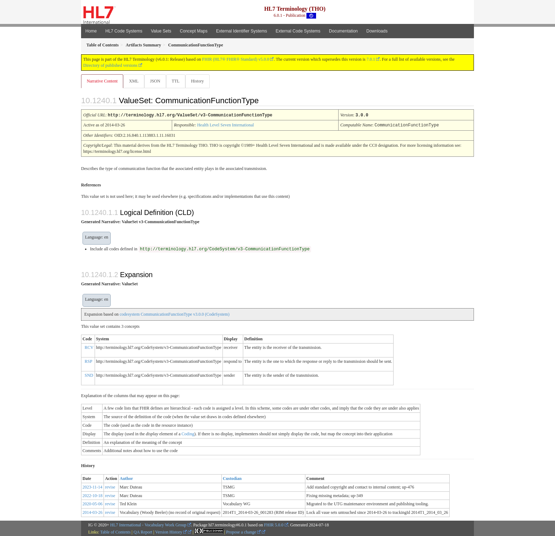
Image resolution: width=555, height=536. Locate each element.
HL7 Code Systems (123, 31)
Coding (187, 433)
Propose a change (243, 531)
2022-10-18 (92, 495)
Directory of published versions (110, 65)
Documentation (343, 31)
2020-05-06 (92, 503)
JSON (156, 81)
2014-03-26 (92, 512)
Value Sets (161, 31)
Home (91, 31)
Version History (171, 531)
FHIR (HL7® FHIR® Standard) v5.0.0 (235, 59)
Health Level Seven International (225, 124)
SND (89, 374)
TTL (178, 81)
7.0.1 (370, 59)
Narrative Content (102, 81)
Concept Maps (194, 31)
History (200, 81)
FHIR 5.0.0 (273, 524)
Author (126, 478)
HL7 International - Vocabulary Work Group (148, 524)
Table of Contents (115, 531)
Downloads (377, 31)
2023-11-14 (92, 486)
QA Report (143, 531)
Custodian (232, 478)
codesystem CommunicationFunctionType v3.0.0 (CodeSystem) (174, 313)
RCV (89, 347)
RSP (88, 361)
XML (134, 81)
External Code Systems (298, 31)
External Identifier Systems (241, 31)
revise (110, 486)
